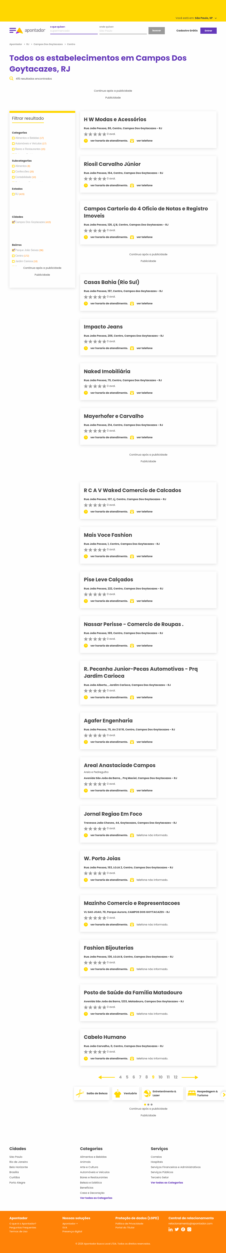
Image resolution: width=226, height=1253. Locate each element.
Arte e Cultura (89, 1167)
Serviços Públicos (162, 1172)
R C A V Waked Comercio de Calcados (137, 490)
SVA (64, 1227)
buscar (156, 30)
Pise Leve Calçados (113, 579)
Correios (156, 1157)
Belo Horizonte (18, 1167)
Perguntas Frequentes (22, 1227)
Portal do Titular (125, 1227)
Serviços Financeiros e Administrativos (176, 1167)
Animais (85, 1162)
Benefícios (86, 1188)
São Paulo (15, 1157)
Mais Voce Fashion (112, 535)
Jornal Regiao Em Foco (117, 814)
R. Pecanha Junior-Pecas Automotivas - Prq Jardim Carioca (145, 672)
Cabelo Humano (109, 1037)
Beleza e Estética (91, 1182)
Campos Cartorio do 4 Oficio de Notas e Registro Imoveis (150, 212)
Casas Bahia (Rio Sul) (116, 282)
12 (176, 1077)
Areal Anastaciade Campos (124, 765)
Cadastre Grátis (187, 30)
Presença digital (72, 1231)
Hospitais (157, 1162)
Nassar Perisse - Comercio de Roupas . (138, 624)
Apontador (16, 44)
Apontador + (70, 1223)
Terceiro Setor (160, 1177)
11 (168, 1077)
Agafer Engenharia (112, 720)
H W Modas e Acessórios (119, 119)
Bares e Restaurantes (94, 1177)
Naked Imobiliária (111, 371)
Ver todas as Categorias (96, 1198)
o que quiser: (57, 27)
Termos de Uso (18, 1231)
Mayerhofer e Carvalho (118, 416)
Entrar (208, 30)
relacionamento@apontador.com (191, 1223)
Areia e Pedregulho (100, 772)
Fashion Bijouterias (113, 947)
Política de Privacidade (129, 1223)
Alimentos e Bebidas (93, 1157)
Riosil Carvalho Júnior (116, 164)
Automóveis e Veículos (95, 1172)
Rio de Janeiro (18, 1162)
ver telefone (149, 141)
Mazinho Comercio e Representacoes (136, 903)
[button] (147, 1105)
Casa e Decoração (92, 1193)
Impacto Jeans (107, 326)
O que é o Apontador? (22, 1223)
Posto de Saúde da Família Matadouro (137, 992)
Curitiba (14, 1177)
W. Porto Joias (106, 858)
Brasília (14, 1172)
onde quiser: (106, 27)
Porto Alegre (17, 1182)
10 (161, 1077)
